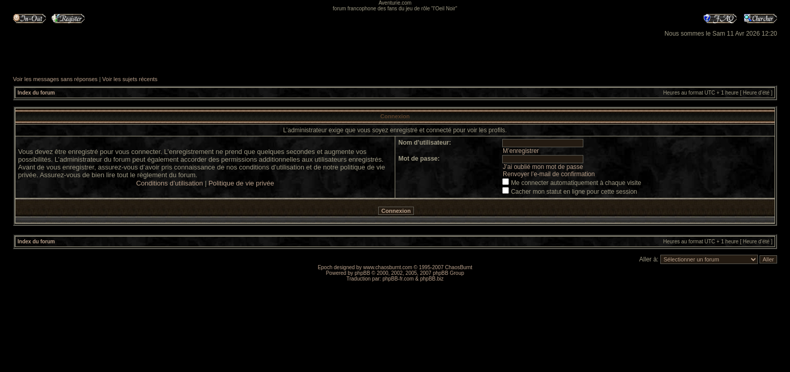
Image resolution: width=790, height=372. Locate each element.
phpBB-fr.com (398, 279)
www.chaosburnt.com (387, 267)
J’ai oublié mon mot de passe (543, 167)
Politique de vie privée (241, 183)
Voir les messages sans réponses (55, 79)
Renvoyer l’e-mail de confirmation (549, 174)
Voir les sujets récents (130, 79)
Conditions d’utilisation (169, 183)
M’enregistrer (521, 150)
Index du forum (36, 93)
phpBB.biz (432, 279)
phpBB (362, 273)
